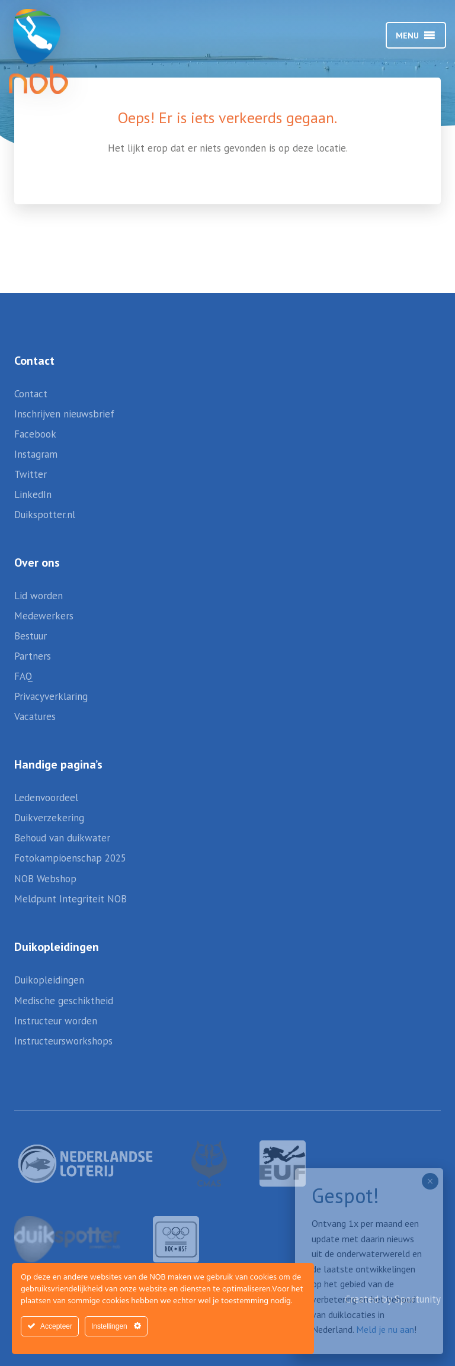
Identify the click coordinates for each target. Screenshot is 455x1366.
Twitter (30, 474)
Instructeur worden (55, 1020)
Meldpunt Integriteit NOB (70, 898)
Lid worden (38, 595)
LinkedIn (33, 494)
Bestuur (30, 635)
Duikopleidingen (49, 979)
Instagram (35, 454)
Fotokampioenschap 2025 (70, 857)
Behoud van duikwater (62, 837)
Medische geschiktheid (63, 1000)
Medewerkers (43, 615)
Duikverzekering (49, 817)
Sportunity (418, 1299)
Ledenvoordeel (46, 797)
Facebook (35, 434)
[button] (407, 35)
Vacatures (35, 716)
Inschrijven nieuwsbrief (64, 413)
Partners (32, 656)
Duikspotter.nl (44, 514)
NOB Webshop (45, 878)
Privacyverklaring (51, 696)
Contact (30, 393)
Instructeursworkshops (63, 1040)
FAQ (23, 676)
